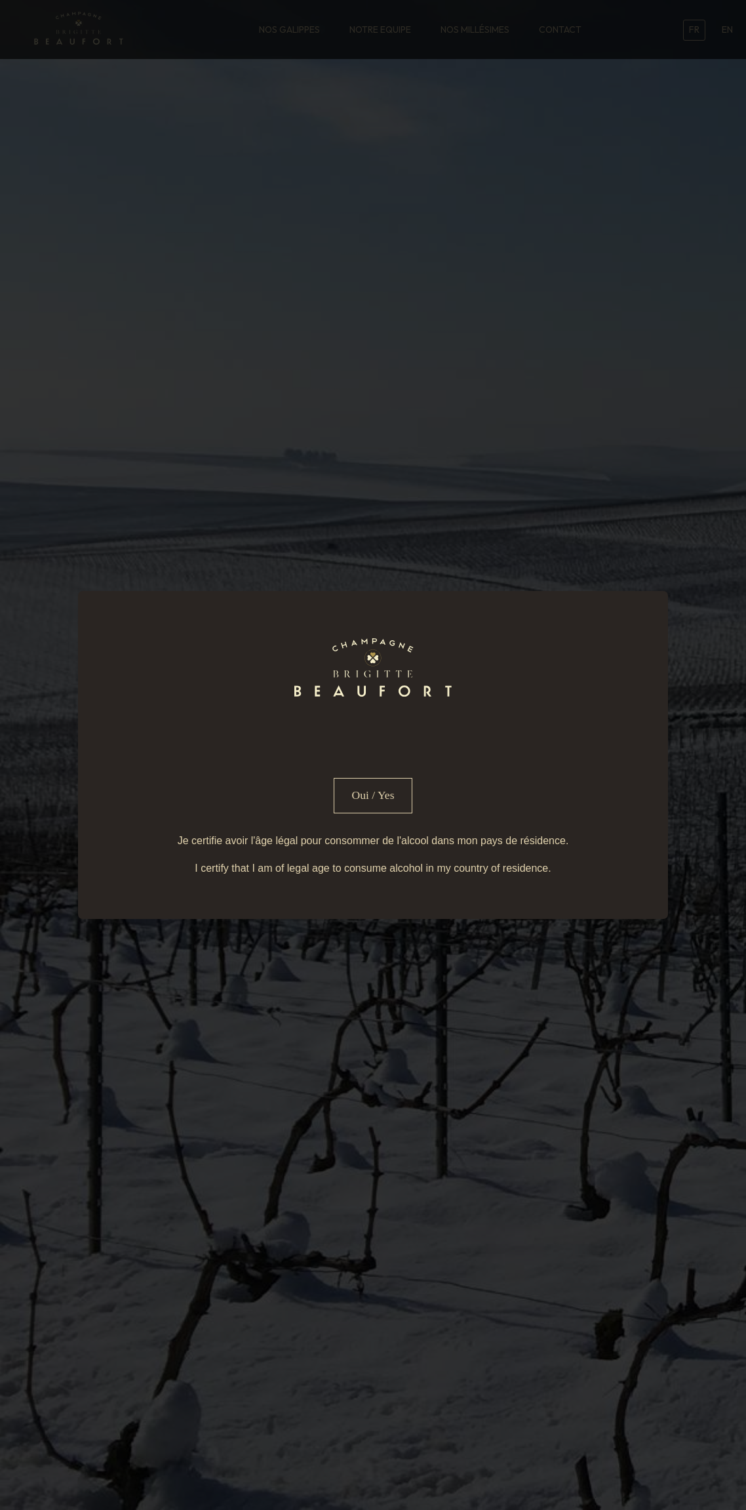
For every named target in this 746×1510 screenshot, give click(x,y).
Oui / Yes (372, 795)
